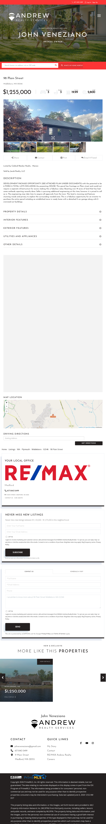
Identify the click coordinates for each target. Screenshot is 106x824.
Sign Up (95, 2)
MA (18, 445)
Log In (89, 2)
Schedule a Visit (76, 567)
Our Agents (18, 494)
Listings (12, 445)
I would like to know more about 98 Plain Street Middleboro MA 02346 (53, 597)
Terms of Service (60, 630)
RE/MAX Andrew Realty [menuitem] (59, 752)
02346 (46, 445)
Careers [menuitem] (51, 756)
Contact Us (9, 494)
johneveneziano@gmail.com (26, 743)
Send (17, 623)
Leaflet (81, 427)
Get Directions (94, 438)
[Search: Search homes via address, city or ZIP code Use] (27, 65)
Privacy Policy (45, 630)
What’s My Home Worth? (73, 65)
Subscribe (18, 548)
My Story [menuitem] (51, 744)
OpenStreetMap (90, 427)
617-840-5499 (77, 2)
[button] (55, 65)
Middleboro (37, 445)
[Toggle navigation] (99, 15)
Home (4, 445)
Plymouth (26, 445)
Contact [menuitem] (51, 748)
